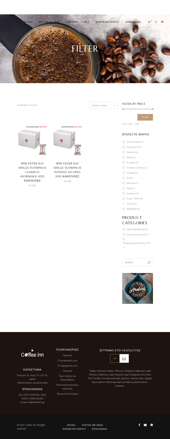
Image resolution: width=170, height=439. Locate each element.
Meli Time (133, 183)
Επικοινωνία (99, 429)
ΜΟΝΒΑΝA (133, 208)
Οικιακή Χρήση (137, 234)
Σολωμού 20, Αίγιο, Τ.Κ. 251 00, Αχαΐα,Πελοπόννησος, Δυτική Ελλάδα (32, 379)
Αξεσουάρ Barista (137, 229)
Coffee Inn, (30, 425)
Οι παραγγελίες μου (67, 365)
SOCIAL (132, 203)
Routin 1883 (135, 198)
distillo (131, 157)
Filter (145, 117)
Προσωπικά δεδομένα (67, 393)
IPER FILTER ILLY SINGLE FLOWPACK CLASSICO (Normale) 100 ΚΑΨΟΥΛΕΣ (32, 172)
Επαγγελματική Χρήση (136, 243)
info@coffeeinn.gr (36, 402)
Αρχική (71, 425)
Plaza (131, 188)
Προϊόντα (67, 355)
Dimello (132, 152)
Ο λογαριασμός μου (67, 360)
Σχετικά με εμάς (92, 425)
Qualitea (133, 193)
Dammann (134, 147)
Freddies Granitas (137, 167)
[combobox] (103, 105)
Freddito (132, 172)
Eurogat (132, 162)
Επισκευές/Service (74, 429)
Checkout (67, 370)
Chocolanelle (135, 141)
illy (130, 177)
